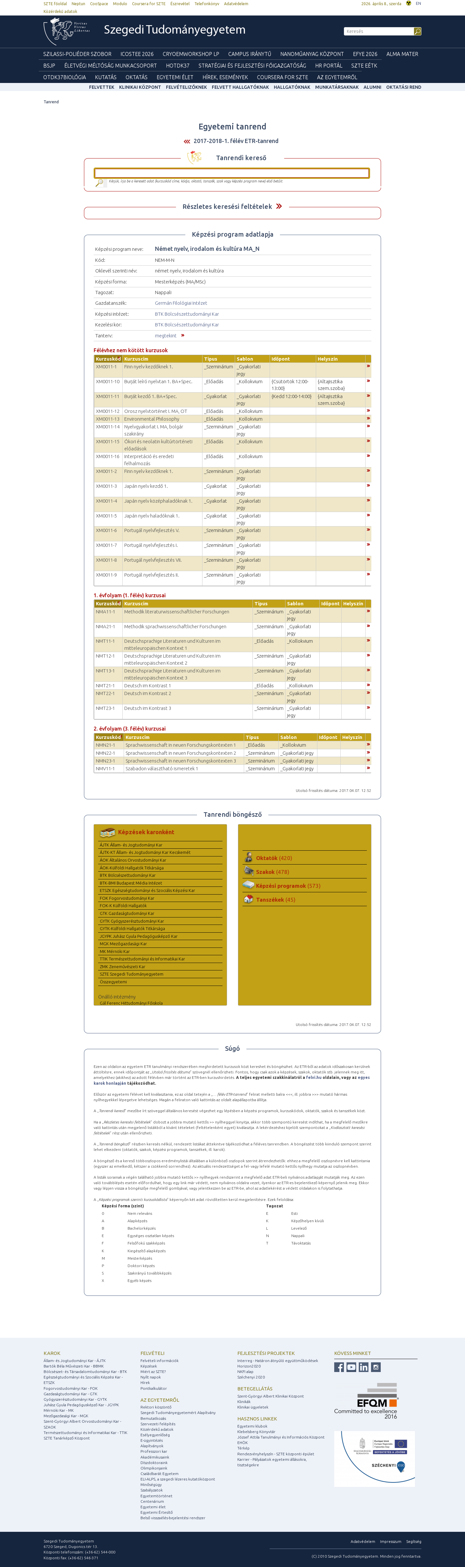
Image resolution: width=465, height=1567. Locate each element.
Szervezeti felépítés (157, 1424)
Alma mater (402, 54)
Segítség (413, 1541)
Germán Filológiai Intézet (181, 303)
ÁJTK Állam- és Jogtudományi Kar (131, 845)
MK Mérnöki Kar (115, 951)
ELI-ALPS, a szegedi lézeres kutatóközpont (177, 1479)
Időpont (281, 359)
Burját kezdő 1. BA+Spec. (150, 396)
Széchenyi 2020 (251, 1377)
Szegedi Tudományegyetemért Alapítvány (178, 1412)
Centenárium (152, 1501)
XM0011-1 (106, 366)
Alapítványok (151, 1446)
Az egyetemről (159, 1400)
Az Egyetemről (337, 77)
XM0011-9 (106, 575)
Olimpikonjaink (153, 1468)
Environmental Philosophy (151, 419)
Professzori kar (153, 1451)
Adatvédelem (236, 4)
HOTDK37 (178, 65)
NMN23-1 (105, 760)
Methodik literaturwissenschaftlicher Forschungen (176, 611)
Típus (210, 359)
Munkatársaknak (337, 87)
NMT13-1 (105, 670)
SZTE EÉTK (364, 65)
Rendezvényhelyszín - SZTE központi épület (275, 1454)
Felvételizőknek (186, 87)
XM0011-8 (106, 560)
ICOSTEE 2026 (137, 54)
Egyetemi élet (175, 77)
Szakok (272, 872)
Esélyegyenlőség (155, 1435)
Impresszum (390, 1541)
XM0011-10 (107, 381)
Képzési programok (288, 886)
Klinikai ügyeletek (252, 1407)
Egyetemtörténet (156, 1496)
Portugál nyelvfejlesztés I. (151, 545)
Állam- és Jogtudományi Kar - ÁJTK (75, 1360)
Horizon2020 (249, 1366)
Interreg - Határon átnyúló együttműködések (277, 1360)
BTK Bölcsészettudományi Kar (187, 314)
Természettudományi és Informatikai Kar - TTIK (85, 1432)
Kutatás (106, 77)
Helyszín (328, 359)
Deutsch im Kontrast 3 (147, 708)
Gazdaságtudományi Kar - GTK (70, 1394)
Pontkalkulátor (153, 1388)
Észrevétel (180, 4)
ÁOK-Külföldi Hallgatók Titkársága (132, 867)
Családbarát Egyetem (159, 1473)
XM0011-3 (106, 486)
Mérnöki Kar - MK (59, 1410)
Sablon (245, 359)
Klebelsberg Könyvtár (256, 1431)
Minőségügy (151, 1484)
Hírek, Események (225, 77)
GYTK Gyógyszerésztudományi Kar (132, 921)
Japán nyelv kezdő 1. (146, 486)
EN (418, 3)
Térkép (243, 1448)
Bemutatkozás (153, 1418)
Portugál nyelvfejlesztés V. (152, 530)
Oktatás (137, 77)
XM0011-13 (107, 419)
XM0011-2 (106, 471)
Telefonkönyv (206, 4)
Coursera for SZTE (149, 4)
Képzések (148, 1366)
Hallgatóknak (292, 87)
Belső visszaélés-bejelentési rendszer (172, 1518)
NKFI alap (245, 1371)
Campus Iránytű (249, 54)
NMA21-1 (105, 626)
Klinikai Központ (140, 87)
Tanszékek (275, 899)
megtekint (166, 335)
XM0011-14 (107, 426)
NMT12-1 (105, 656)
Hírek (145, 1382)
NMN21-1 (105, 745)
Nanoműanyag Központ (312, 54)
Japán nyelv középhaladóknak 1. (158, 501)
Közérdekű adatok (60, 11)
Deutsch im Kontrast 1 (147, 685)
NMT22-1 (105, 693)
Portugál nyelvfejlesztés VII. (153, 560)
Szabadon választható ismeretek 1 (162, 768)
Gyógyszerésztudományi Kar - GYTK (75, 1399)
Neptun (78, 4)
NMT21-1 (105, 685)
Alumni (372, 87)
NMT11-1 (105, 641)
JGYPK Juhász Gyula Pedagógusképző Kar (139, 936)
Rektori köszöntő (155, 1407)
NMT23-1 (105, 708)
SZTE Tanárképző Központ (67, 1438)
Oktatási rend (403, 87)
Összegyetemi (113, 981)
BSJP (49, 65)
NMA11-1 (105, 611)
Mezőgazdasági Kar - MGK (66, 1416)
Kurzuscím (136, 359)
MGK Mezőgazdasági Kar (123, 943)
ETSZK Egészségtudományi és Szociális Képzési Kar (147, 890)
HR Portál (328, 65)
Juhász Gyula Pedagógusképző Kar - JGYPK (81, 1405)
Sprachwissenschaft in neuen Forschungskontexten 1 (181, 745)
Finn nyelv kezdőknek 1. (148, 366)
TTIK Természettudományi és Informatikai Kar (142, 959)
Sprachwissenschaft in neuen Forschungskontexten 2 (181, 753)
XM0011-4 (106, 501)
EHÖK (242, 1442)
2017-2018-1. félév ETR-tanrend (236, 141)
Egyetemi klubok (252, 1426)
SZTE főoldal (55, 4)
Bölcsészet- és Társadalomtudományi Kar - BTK (85, 1371)
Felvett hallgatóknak (240, 87)
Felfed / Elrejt (278, 206)
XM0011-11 (107, 396)
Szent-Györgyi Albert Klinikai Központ (270, 1396)
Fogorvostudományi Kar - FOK (71, 1388)
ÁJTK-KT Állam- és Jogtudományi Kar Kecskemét (145, 852)
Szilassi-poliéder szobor (77, 54)
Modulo (120, 4)
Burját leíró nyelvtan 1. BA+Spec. (158, 381)
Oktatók (274, 858)
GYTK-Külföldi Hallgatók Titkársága (132, 928)
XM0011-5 (106, 515)
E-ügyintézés (151, 1440)
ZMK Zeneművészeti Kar (122, 966)
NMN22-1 (105, 753)
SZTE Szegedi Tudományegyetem (131, 974)
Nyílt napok (150, 1377)
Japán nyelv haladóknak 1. (152, 515)
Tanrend (51, 102)
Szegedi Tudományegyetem (175, 30)
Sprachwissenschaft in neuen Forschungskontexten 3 (181, 760)
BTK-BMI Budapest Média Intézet (131, 883)
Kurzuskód (108, 359)
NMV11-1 (105, 768)
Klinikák (244, 1401)
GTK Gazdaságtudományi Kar (127, 913)
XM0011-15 (107, 441)
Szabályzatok (151, 1490)
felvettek (101, 87)
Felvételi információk (159, 1360)
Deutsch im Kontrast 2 (147, 693)
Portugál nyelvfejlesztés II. (151, 575)
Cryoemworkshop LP (191, 54)
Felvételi (152, 1353)
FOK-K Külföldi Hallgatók (123, 905)
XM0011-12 (107, 411)
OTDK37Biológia (64, 77)
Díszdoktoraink (154, 1462)
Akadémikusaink (154, 1457)
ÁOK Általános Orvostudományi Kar (133, 860)
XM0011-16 (107, 456)
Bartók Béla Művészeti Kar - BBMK (74, 1366)
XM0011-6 (106, 530)
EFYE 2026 (365, 54)
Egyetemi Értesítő (156, 1512)
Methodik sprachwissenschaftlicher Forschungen (175, 626)
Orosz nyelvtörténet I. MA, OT (155, 411)
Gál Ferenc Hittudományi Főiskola (131, 1003)
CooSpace (99, 4)
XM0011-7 (106, 545)
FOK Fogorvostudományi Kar (127, 898)
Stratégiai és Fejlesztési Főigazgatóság (252, 65)
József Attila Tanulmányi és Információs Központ (281, 1437)
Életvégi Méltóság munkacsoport (110, 65)
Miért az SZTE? (153, 1371)
